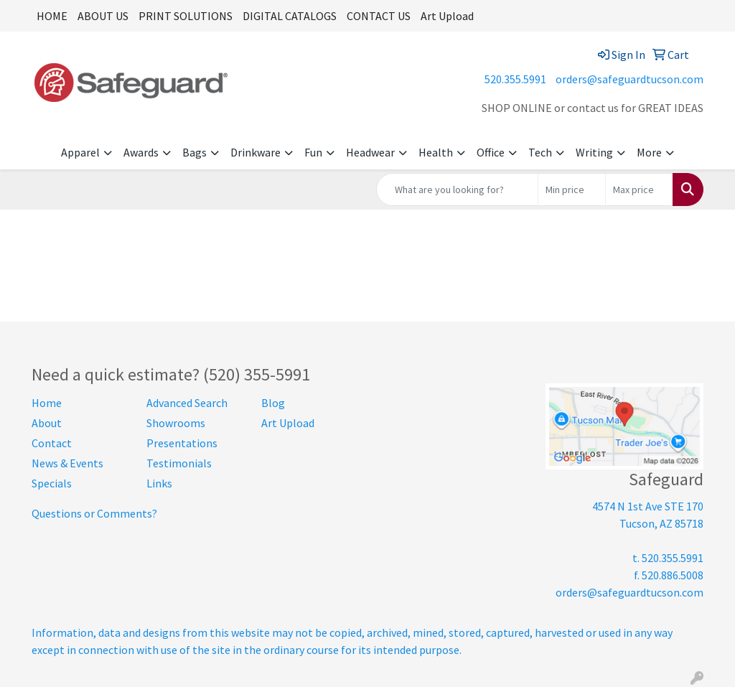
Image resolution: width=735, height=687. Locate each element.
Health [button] (435, 152)
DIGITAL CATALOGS (290, 16)
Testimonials (179, 463)
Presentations (181, 443)
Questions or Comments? (94, 513)
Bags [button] (194, 152)
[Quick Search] (457, 189)
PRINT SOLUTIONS (186, 16)
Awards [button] (141, 152)
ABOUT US (103, 16)
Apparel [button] (80, 152)
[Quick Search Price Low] (572, 189)
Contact (52, 443)
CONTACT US (379, 16)
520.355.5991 (515, 79)
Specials (52, 483)
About (47, 423)
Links (159, 483)
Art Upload (447, 16)
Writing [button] (594, 152)
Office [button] (491, 152)
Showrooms (175, 423)
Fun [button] (313, 152)
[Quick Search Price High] (639, 189)
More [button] (649, 152)
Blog (273, 403)
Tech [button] (540, 152)
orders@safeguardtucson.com (629, 79)
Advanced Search (187, 403)
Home (47, 403)
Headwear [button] (370, 152)
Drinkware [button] (255, 152)
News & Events (67, 463)
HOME (52, 16)
